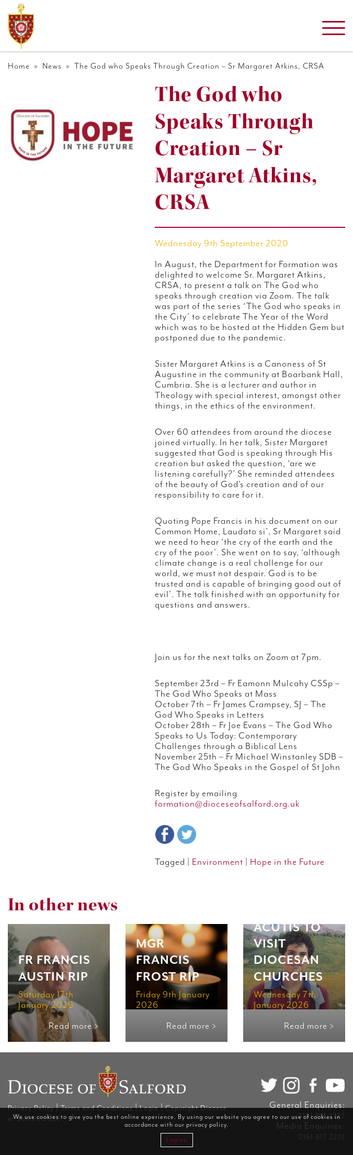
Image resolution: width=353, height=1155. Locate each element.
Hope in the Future (287, 862)
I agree (176, 1140)
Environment (217, 862)
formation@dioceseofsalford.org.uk (227, 804)
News (52, 66)
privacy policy (206, 1125)
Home (19, 66)
